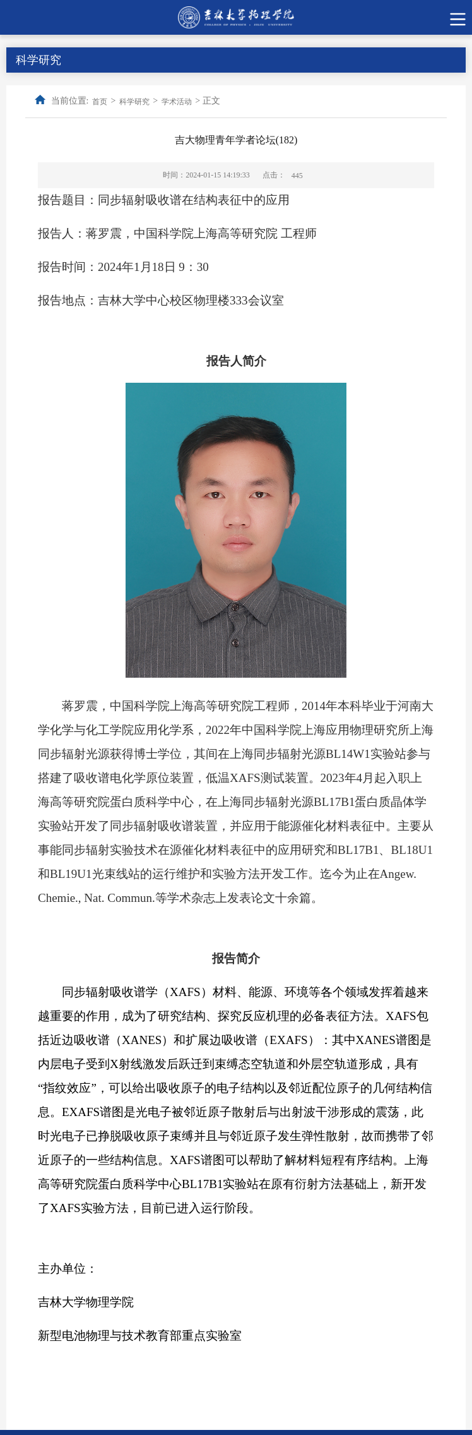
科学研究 (134, 101)
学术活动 (177, 101)
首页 (99, 101)
